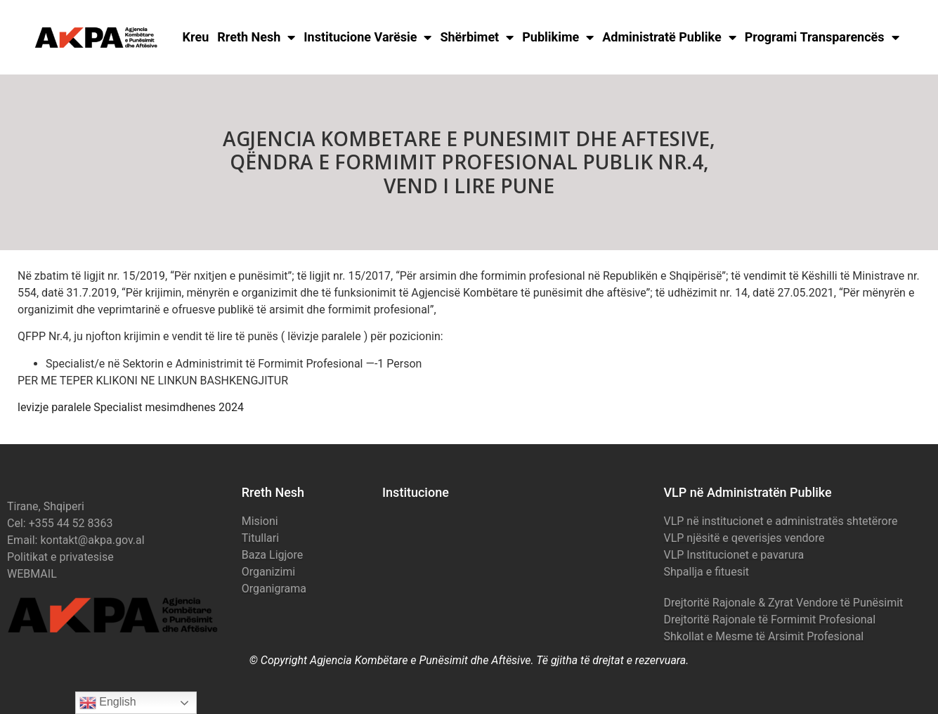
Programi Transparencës (822, 37)
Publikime (558, 37)
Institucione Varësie (367, 37)
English (107, 702)
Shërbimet (477, 37)
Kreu (196, 37)
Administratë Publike (669, 37)
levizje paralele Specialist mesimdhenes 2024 (131, 407)
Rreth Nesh (256, 37)
